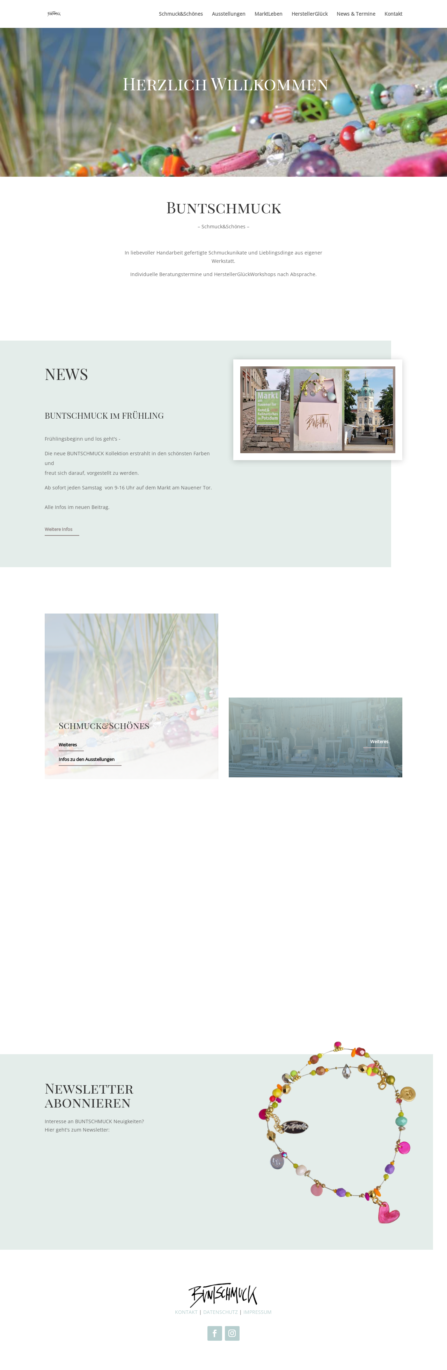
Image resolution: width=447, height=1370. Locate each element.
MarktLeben (269, 14)
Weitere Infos (58, 529)
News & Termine (356, 14)
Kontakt (393, 14)
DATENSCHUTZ (220, 1312)
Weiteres (68, 744)
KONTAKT (186, 1312)
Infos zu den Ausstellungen (87, 759)
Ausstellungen (229, 14)
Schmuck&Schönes (181, 14)
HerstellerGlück (310, 14)
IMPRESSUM (257, 1312)
